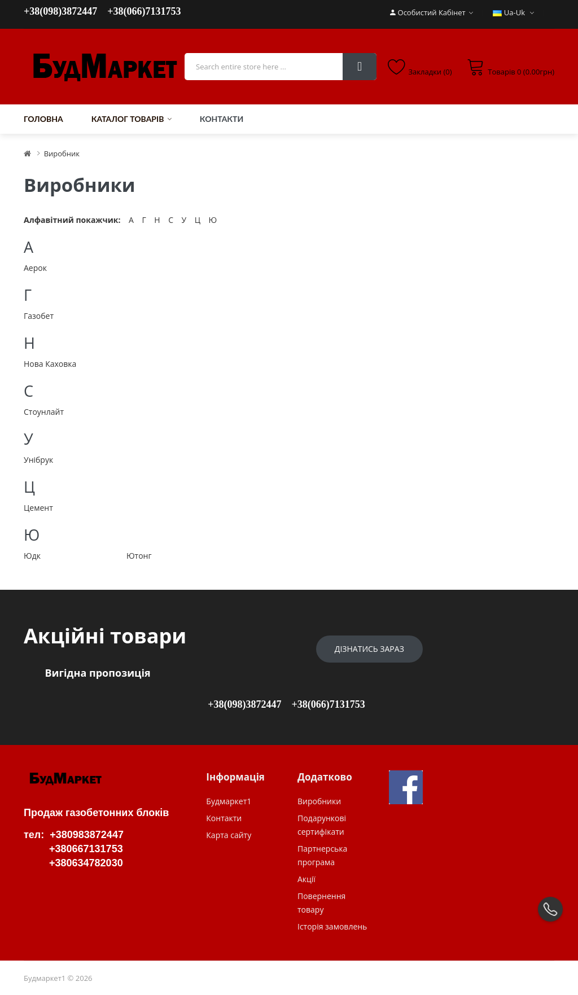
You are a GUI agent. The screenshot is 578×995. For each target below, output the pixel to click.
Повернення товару (321, 903)
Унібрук (38, 459)
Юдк (32, 555)
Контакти (224, 818)
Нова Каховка (50, 363)
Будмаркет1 (228, 801)
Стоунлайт (44, 411)
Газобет (39, 315)
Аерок (35, 267)
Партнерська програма (322, 855)
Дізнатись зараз (369, 648)
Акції (306, 879)
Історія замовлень (332, 926)
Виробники (319, 801)
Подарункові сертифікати (321, 825)
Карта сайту (228, 835)
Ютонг (139, 555)
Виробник (62, 153)
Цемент (38, 507)
